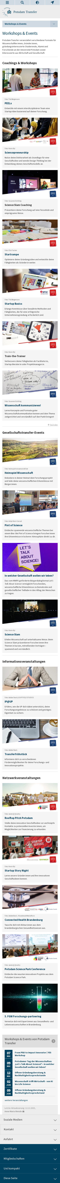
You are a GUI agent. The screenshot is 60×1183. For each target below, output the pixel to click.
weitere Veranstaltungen (16, 1100)
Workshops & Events (31, 24)
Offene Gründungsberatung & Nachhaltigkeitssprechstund (30, 1091)
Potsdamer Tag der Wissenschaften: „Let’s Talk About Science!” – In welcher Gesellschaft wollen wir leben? (34, 1064)
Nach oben (54, 425)
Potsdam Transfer (25, 12)
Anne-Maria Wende (13, 1111)
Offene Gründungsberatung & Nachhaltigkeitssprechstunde (30, 1074)
